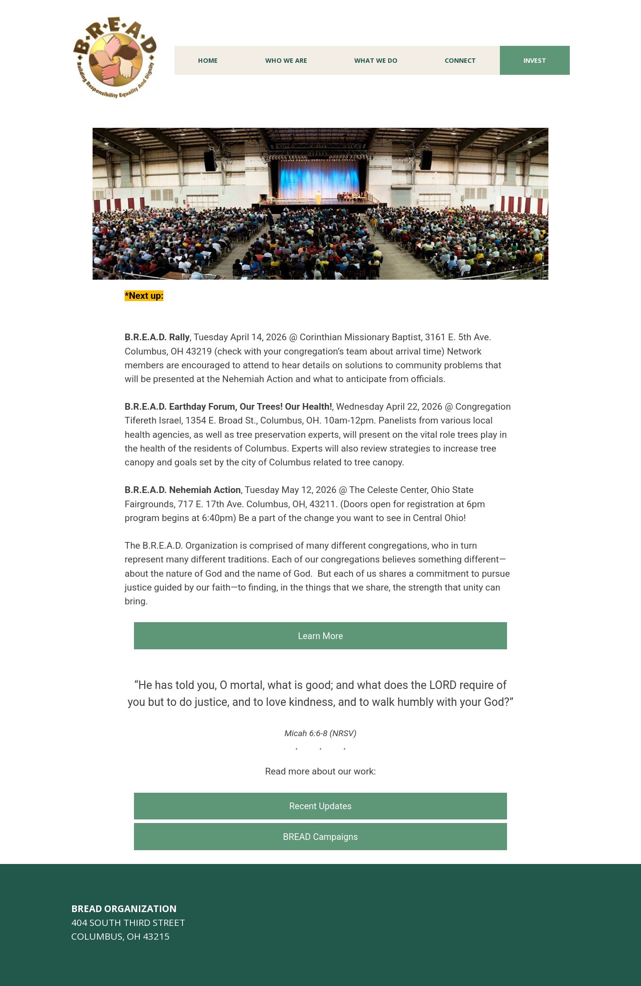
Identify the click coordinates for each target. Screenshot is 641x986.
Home (208, 60)
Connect (460, 60)
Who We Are (286, 60)
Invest (534, 60)
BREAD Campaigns (320, 836)
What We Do (376, 60)
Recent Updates (320, 806)
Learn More (320, 636)
